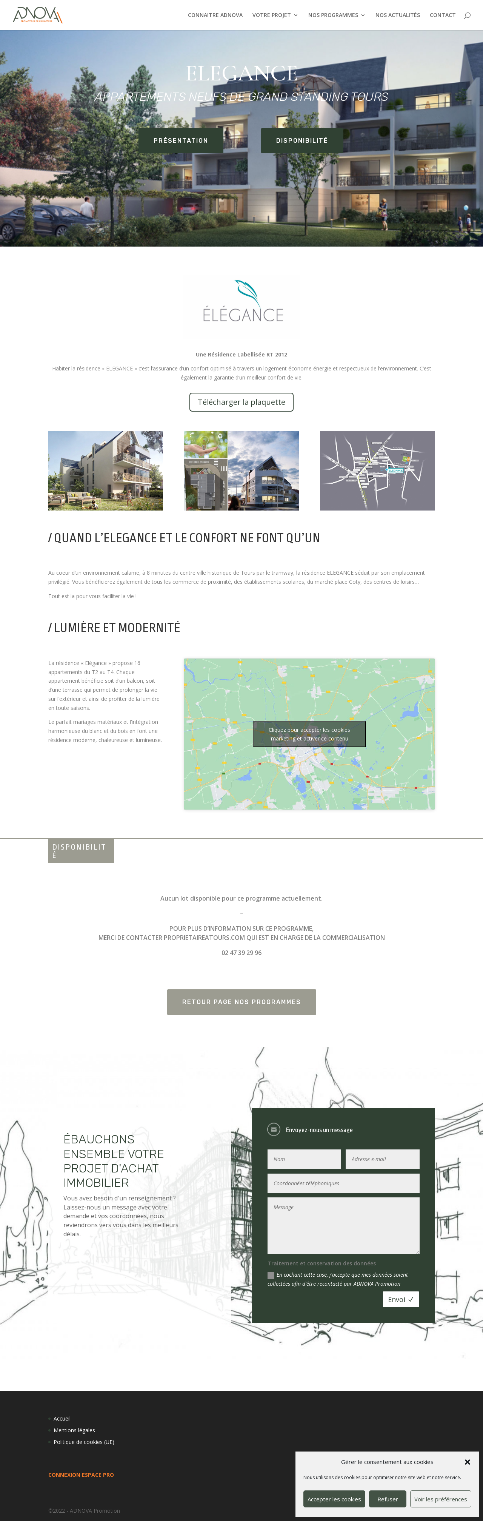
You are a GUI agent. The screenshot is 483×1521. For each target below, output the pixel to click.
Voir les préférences (440, 1499)
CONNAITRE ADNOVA (215, 15)
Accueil (62, 1418)
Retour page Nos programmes (241, 1002)
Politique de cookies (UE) (84, 1441)
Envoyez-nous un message (319, 1130)
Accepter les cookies (334, 1499)
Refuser (387, 1499)
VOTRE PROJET (271, 15)
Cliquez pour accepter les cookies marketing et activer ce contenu (309, 734)
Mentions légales (74, 1430)
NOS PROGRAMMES (333, 15)
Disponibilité (302, 140)
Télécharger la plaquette (241, 402)
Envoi (396, 1299)
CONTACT (443, 15)
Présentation (181, 140)
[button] (467, 1462)
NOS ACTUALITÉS (397, 15)
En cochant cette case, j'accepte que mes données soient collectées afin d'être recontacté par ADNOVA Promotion (338, 1279)
